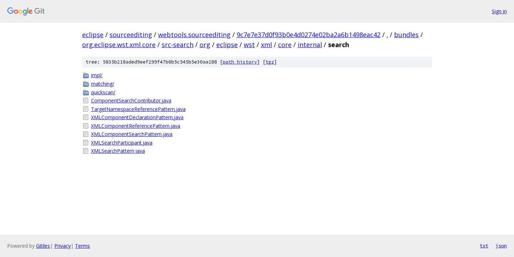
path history (240, 62)
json (501, 245)
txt (484, 245)
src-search (177, 44)
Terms (82, 245)
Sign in (499, 11)
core (285, 44)
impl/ (96, 75)
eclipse (93, 34)
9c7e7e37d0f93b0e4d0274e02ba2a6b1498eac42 (309, 34)
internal (310, 44)
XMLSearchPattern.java (118, 150)
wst (249, 44)
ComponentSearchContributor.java (131, 100)
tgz (270, 62)
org (205, 44)
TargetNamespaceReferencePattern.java (138, 109)
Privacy (62, 245)
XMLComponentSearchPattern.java (131, 134)
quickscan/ (103, 92)
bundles (406, 34)
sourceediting (131, 34)
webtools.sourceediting (194, 34)
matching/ (102, 83)
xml (266, 44)
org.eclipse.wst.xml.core (119, 44)
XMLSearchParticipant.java (121, 142)
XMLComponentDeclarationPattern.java (137, 117)
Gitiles (43, 245)
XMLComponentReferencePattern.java (135, 125)
